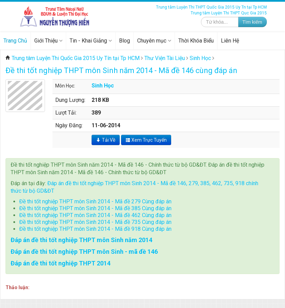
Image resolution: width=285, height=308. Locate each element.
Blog (124, 40)
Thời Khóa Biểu (196, 40)
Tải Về (105, 140)
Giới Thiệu (48, 40)
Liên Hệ (230, 40)
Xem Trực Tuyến (146, 140)
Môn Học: (65, 85)
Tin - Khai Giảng (91, 40)
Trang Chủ (15, 40)
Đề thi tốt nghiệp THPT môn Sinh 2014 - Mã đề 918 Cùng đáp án (95, 229)
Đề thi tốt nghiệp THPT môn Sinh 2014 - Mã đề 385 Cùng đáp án (95, 208)
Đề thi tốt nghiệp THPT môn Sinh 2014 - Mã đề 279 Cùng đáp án (95, 201)
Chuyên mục (154, 40)
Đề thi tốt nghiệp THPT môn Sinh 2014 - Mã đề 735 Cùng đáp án (95, 222)
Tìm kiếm (252, 22)
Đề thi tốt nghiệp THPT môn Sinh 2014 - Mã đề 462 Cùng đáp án (95, 215)
